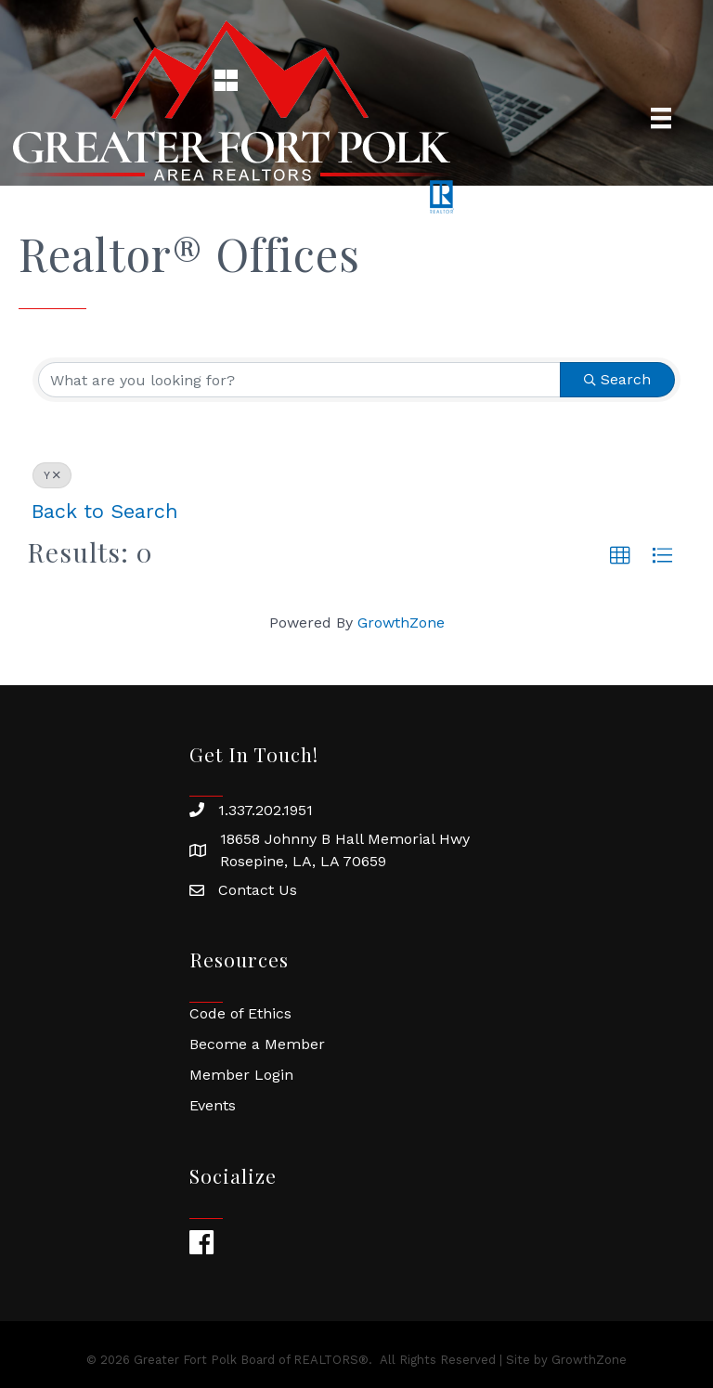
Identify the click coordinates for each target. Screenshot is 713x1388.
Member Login (241, 1074)
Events (212, 1105)
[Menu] (661, 118)
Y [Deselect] (52, 475)
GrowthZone (401, 622)
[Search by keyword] (299, 379)
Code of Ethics (240, 1013)
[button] (620, 556)
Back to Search (105, 511)
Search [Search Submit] (617, 379)
